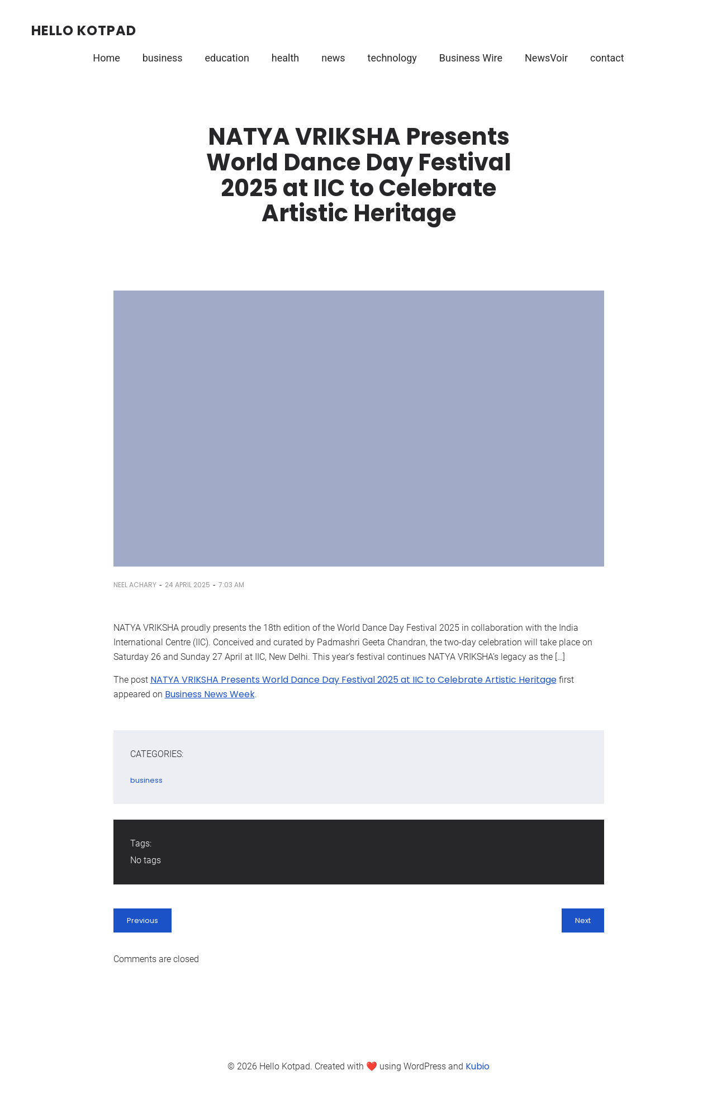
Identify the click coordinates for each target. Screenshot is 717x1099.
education (227, 58)
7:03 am (231, 584)
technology (392, 58)
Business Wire (470, 58)
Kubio (478, 1066)
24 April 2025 (187, 584)
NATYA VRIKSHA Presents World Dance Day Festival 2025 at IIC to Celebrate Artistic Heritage (353, 679)
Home (106, 58)
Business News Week (210, 694)
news (333, 58)
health (285, 58)
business (163, 58)
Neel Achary (134, 584)
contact (607, 58)
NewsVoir (546, 58)
